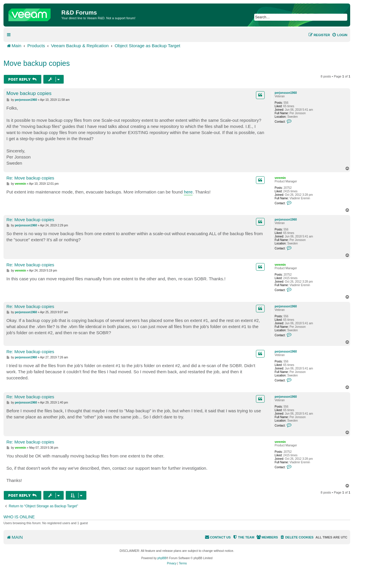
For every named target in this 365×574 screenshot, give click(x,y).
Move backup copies (36, 63)
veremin (280, 177)
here (188, 191)
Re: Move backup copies (30, 177)
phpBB (161, 558)
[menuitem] (339, 34)
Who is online (19, 517)
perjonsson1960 (286, 92)
